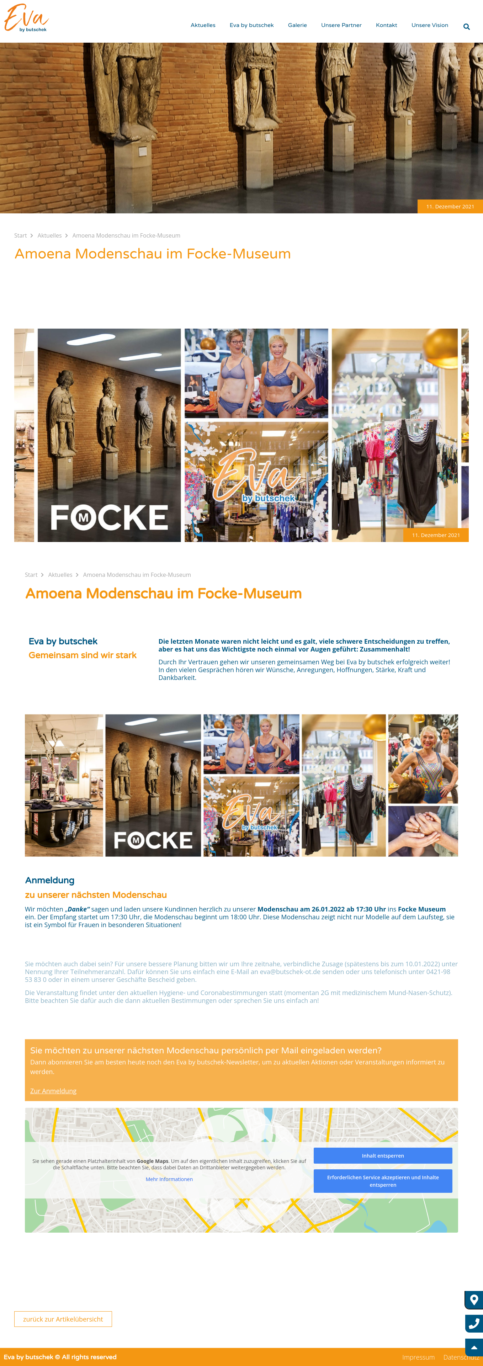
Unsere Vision (430, 25)
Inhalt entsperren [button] (383, 1155)
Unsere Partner (341, 25)
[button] (450, 206)
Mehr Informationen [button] (169, 1179)
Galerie (297, 25)
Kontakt (386, 25)
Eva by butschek (252, 25)
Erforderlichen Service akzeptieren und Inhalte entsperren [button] (383, 1181)
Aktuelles (203, 25)
